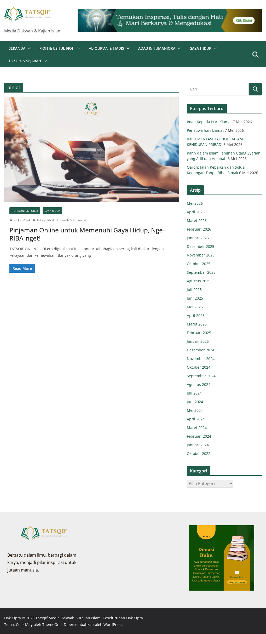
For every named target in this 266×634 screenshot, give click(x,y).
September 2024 (201, 375)
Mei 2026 (195, 203)
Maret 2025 (197, 324)
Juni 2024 (195, 401)
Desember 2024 (200, 349)
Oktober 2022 (198, 453)
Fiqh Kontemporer (24, 211)
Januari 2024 (198, 444)
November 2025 (201, 255)
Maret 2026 (197, 220)
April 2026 (196, 211)
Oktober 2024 (198, 367)
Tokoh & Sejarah (24, 60)
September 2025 (201, 272)
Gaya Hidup (200, 48)
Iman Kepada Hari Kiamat (209, 121)
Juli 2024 (194, 393)
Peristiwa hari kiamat (205, 130)
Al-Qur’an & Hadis (106, 48)
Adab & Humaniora (156, 48)
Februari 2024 (199, 436)
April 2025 (196, 315)
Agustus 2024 (198, 384)
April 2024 (196, 418)
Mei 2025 (195, 306)
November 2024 (201, 358)
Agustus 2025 (198, 280)
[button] (28, 48)
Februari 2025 (199, 332)
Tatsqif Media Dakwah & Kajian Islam (63, 220)
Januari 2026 (198, 237)
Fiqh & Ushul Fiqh (57, 48)
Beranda (16, 48)
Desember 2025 (200, 246)
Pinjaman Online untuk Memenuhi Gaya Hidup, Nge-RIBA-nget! (87, 234)
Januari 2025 (198, 341)
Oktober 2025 (198, 263)
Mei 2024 (195, 410)
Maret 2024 (197, 427)
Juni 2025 (195, 298)
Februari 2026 (199, 229)
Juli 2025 (194, 289)
